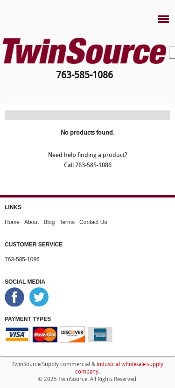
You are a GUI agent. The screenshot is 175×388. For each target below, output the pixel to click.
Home (12, 222)
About (31, 222)
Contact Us (93, 222)
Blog (49, 222)
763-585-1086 (22, 259)
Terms (67, 222)
